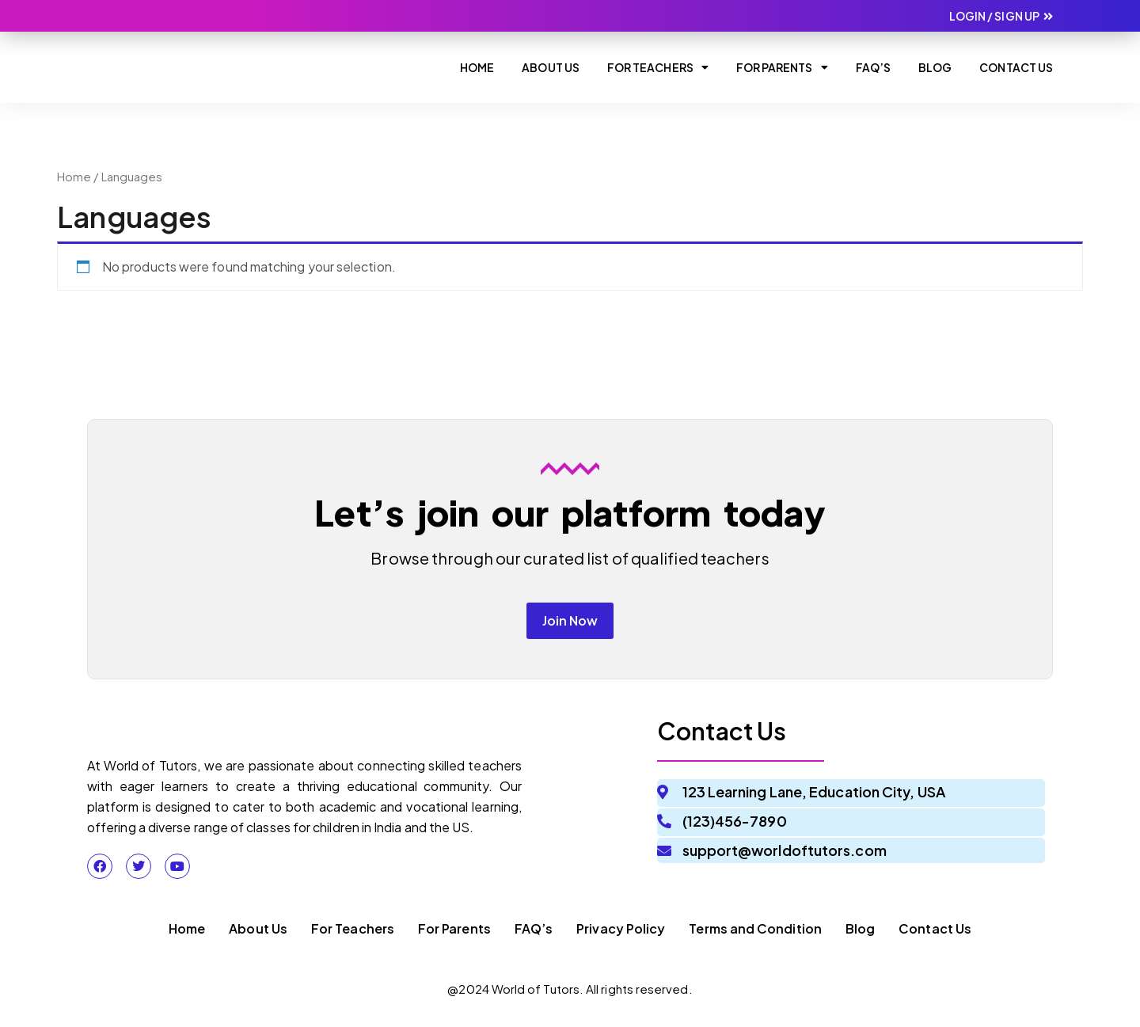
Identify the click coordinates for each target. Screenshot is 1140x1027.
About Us (551, 67)
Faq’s (873, 67)
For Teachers (658, 67)
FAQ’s (534, 935)
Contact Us (1016, 67)
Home (477, 67)
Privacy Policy (620, 935)
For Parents (782, 67)
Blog (935, 67)
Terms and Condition (755, 935)
